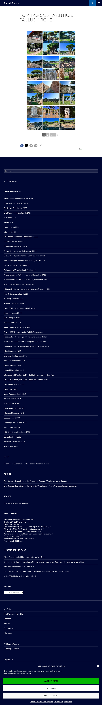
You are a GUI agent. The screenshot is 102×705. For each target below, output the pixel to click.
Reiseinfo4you (11, 3)
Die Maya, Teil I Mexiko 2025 (16, 203)
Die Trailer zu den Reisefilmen (16, 503)
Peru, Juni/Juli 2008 (12, 427)
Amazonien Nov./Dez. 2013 (15, 384)
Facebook (8, 618)
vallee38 (7, 576)
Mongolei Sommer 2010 (14, 413)
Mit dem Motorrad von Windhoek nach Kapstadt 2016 (26, 346)
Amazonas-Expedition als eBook (17, 519)
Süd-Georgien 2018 (12, 318)
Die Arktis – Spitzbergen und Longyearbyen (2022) (24, 256)
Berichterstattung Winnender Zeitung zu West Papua (26, 526)
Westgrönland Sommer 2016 (16, 356)
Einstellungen (51, 695)
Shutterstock (9, 628)
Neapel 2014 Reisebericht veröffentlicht (20, 531)
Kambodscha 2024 (11, 227)
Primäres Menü (99, 3)
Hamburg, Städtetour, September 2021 (20, 284)
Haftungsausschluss (12, 649)
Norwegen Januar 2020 (13, 298)
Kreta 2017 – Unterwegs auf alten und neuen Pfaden (25, 337)
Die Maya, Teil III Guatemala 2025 (17, 213)
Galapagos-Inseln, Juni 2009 (15, 422)
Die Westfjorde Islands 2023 (15, 241)
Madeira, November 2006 (14, 441)
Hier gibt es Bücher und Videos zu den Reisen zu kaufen (26, 464)
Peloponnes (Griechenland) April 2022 (20, 270)
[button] (98, 665)
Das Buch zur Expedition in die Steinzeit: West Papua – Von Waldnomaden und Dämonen (40, 486)
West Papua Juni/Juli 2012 (15, 394)
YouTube (7, 609)
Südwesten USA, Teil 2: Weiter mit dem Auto (22, 529)
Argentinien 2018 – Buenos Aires (17, 327)
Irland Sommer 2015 (12, 365)
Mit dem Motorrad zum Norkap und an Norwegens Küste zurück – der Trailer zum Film (48, 562)
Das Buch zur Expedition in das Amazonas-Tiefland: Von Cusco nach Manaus (35, 481)
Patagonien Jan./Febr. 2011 (15, 408)
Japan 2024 (8, 222)
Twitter (7, 623)
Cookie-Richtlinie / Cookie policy (41, 702)
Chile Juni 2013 (10, 389)
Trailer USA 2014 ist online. (15, 522)
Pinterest (8, 633)
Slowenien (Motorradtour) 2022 (17, 265)
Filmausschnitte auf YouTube (33, 557)
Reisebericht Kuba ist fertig (25, 576)
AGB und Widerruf (12, 644)
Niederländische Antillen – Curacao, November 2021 (26, 279)
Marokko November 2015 (14, 360)
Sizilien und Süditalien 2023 (15, 246)
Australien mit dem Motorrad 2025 (18, 198)
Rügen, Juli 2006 (11, 446)
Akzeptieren (51, 681)
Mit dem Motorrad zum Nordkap (17, 538)
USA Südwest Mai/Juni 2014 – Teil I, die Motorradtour (26, 380)
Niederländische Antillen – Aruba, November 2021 (25, 275)
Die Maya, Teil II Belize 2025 (15, 208)
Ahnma (7, 566)
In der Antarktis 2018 (13, 313)
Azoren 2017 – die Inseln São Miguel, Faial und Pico (25, 341)
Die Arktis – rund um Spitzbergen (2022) (20, 251)
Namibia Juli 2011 (11, 403)
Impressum (68, 702)
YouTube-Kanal (10, 181)
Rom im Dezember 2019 (14, 303)
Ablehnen (51, 688)
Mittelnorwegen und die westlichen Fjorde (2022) (24, 260)
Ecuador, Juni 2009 (12, 418)
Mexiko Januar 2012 (12, 399)
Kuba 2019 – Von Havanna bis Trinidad (20, 308)
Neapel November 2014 (14, 370)
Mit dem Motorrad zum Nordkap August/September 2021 (27, 289)
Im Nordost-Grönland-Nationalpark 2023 (21, 237)
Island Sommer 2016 (12, 351)
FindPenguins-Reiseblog (14, 614)
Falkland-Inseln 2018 (12, 322)
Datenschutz (58, 702)
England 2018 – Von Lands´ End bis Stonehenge (23, 332)
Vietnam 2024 (10, 232)
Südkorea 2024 (10, 217)
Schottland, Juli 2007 (12, 437)
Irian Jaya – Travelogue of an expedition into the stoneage (45, 571)
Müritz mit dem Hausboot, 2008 (17, 432)
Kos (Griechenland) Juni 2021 (16, 294)
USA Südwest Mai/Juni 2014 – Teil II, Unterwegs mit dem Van (29, 375)
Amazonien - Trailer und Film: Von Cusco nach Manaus (26, 534)
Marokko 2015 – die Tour (23, 566)
